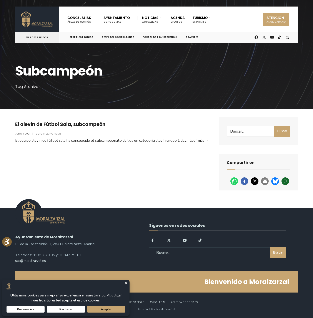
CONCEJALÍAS (79, 19)
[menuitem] (83, 19)
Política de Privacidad (129, 302)
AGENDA (178, 19)
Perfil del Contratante (118, 37)
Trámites (192, 37)
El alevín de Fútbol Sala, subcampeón (60, 124)
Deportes (42, 133)
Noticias (56, 133)
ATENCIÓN (276, 19)
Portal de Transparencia (160, 37)
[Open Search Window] (287, 37)
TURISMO (200, 19)
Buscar (282, 131)
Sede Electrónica (81, 37)
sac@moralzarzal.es (30, 260)
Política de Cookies (184, 302)
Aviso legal (158, 302)
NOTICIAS (150, 19)
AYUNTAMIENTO (116, 19)
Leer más (199, 140)
